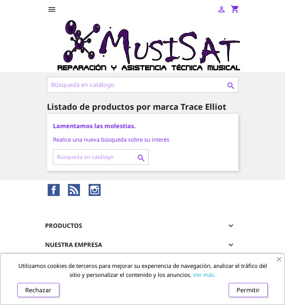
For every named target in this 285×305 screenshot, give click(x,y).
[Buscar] (142, 85)
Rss (74, 190)
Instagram (95, 190)
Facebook (54, 190)
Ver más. (204, 274)
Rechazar (38, 290)
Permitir (248, 290)
